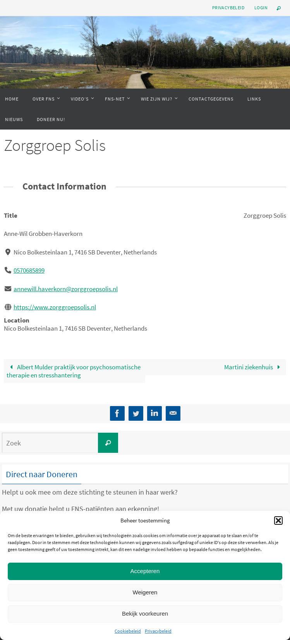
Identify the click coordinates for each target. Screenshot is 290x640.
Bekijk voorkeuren (145, 613)
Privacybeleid (158, 631)
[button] (278, 520)
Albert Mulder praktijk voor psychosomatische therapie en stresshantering (74, 371)
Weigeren (145, 592)
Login (261, 7)
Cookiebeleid (128, 631)
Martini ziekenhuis (253, 367)
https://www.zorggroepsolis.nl (55, 307)
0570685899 (29, 270)
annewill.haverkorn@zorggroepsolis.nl (66, 289)
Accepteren (145, 571)
